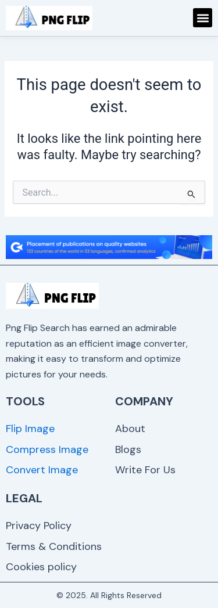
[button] (202, 17)
